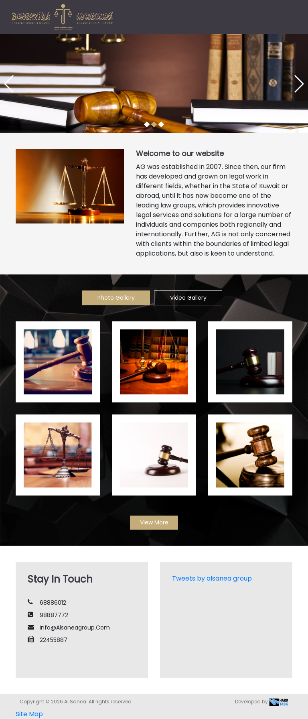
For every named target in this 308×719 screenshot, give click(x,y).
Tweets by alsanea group (212, 578)
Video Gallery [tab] (188, 298)
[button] (147, 124)
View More (154, 522)
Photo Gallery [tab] (116, 298)
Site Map (29, 714)
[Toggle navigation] (285, 17)
